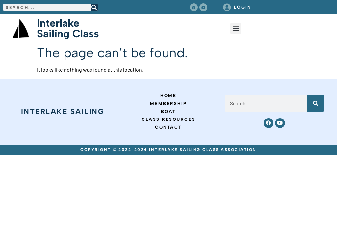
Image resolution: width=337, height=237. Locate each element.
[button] (235, 28)
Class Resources (168, 119)
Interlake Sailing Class (68, 28)
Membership (168, 103)
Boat (168, 111)
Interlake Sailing (63, 111)
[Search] (94, 7)
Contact (168, 127)
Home (168, 95)
